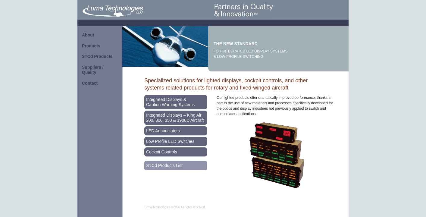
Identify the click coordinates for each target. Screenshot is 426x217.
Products (91, 45)
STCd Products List (164, 165)
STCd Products (97, 56)
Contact (90, 83)
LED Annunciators (163, 130)
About (88, 35)
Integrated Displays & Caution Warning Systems (170, 102)
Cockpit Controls (161, 151)
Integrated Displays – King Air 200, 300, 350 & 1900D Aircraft (175, 118)
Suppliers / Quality (93, 70)
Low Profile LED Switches (170, 141)
